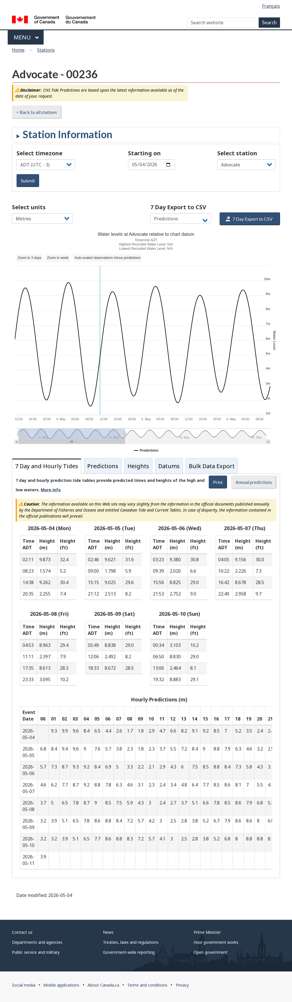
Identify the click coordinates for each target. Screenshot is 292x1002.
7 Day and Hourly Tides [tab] (46, 466)
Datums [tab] (169, 466)
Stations (46, 50)
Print (218, 482)
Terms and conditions (147, 985)
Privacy (182, 985)
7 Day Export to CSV (178, 207)
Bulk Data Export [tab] (212, 466)
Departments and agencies (37, 942)
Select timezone (39, 153)
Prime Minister (207, 932)
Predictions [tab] (102, 466)
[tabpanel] (146, 676)
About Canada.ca (103, 985)
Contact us (22, 932)
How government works (216, 942)
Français (271, 6)
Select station (237, 153)
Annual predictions (254, 482)
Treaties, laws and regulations (131, 942)
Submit (28, 180)
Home (18, 50)
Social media (23, 985)
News (108, 932)
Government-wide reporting (129, 952)
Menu (26, 37)
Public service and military (36, 952)
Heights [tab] (138, 466)
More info (51, 489)
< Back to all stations (36, 112)
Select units (29, 207)
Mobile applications (61, 985)
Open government (211, 952)
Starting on (144, 153)
